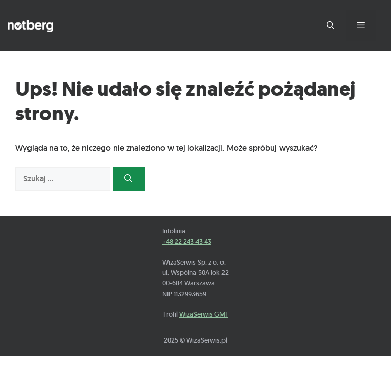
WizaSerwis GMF (203, 314)
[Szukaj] (129, 179)
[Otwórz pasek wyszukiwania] (330, 25)
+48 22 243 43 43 (186, 241)
